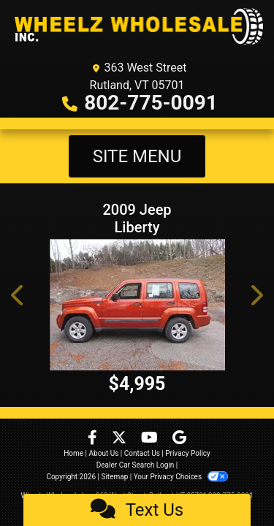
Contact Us (142, 453)
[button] (18, 295)
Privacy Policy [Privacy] (187, 453)
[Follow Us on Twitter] (120, 439)
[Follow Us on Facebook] (94, 439)
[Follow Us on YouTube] (151, 439)
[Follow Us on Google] (179, 439)
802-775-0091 (151, 103)
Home (73, 453)
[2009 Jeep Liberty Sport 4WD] (137, 304)
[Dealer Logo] (137, 26)
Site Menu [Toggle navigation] (137, 156)
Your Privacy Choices (181, 477)
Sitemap (114, 477)
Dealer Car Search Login (135, 465)
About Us (104, 453)
